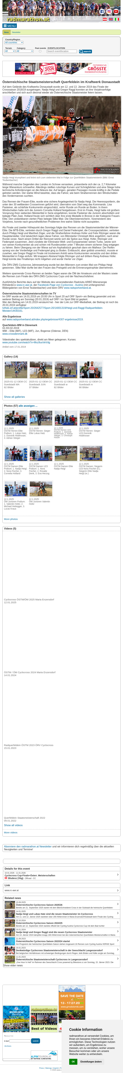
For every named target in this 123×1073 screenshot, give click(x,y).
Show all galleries (14, 396)
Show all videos (13, 825)
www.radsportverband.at (77, 287)
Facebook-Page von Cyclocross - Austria (60, 285)
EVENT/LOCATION (56, 48)
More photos (11, 519)
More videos (10, 832)
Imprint (56, 1068)
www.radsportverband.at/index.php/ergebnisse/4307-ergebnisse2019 (45, 319)
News (6, 32)
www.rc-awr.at (24, 285)
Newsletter (16, 32)
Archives (7, 1046)
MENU (10, 25)
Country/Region (12, 39)
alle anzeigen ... (28, 405)
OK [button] (73, 1061)
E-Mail (6, 1041)
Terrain (8, 48)
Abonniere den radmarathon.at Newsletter (28, 846)
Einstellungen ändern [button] (91, 1061)
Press (41, 1068)
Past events (40, 48)
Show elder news (13, 965)
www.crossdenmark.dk (14, 333)
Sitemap (48, 1068)
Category (21, 48)
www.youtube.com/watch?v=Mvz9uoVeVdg (26, 342)
